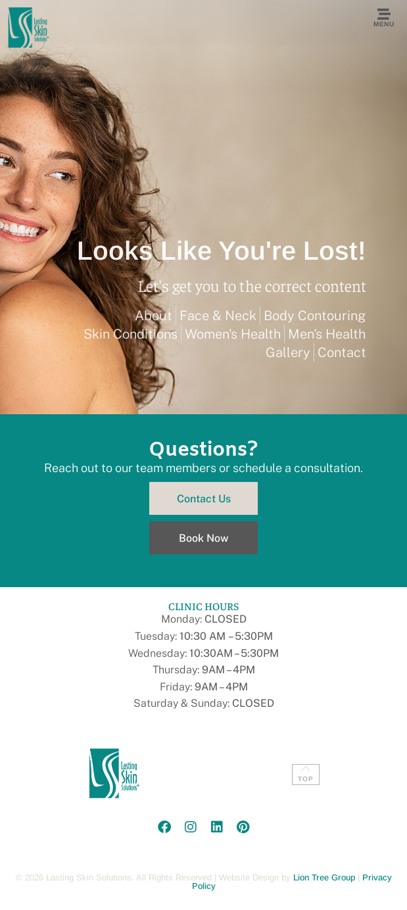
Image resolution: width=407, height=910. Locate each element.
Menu (383, 24)
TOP (306, 778)
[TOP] (306, 769)
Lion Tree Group (324, 877)
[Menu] (384, 14)
